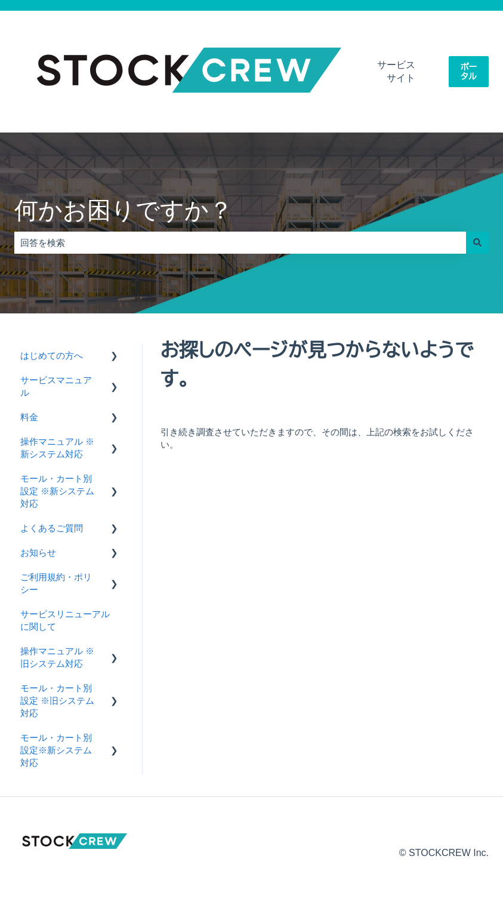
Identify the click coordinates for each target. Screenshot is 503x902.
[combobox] (240, 243)
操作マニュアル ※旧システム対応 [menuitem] (57, 657)
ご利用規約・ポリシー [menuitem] (56, 583)
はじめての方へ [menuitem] (51, 355)
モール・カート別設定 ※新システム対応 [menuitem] (57, 491)
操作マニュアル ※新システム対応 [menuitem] (57, 447)
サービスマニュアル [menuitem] (56, 386)
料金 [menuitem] (29, 417)
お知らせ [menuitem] (38, 552)
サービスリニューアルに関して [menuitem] (65, 620)
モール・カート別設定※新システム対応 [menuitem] (56, 750)
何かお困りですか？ (123, 210)
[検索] (477, 243)
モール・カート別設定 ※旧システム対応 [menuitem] (57, 700)
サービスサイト (396, 71)
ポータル (469, 71)
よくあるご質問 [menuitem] (51, 528)
